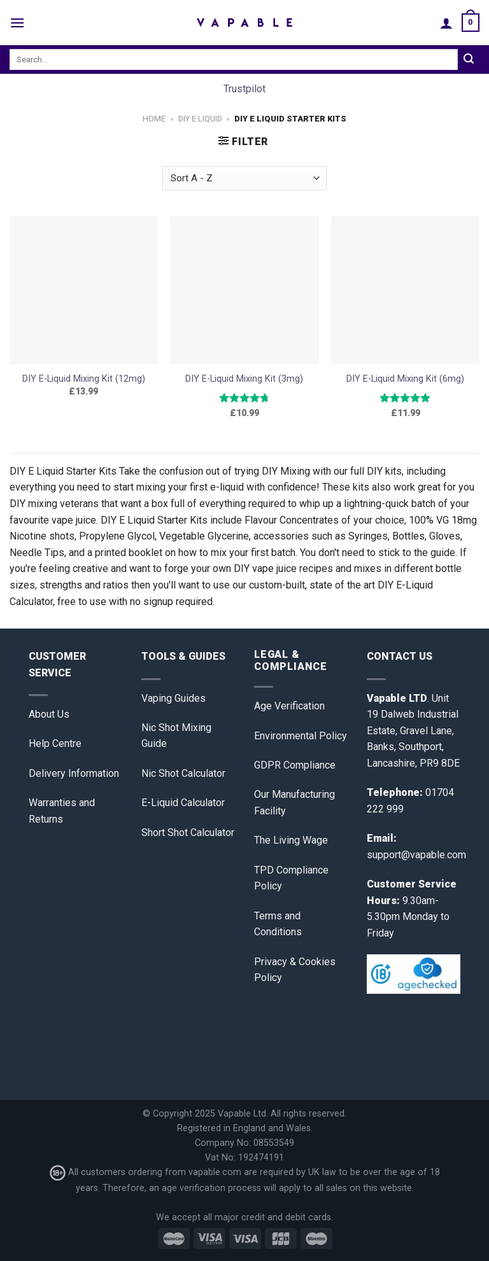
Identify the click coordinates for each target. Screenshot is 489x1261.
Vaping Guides (173, 698)
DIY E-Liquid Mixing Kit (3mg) (244, 378)
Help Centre (55, 743)
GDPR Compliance (295, 765)
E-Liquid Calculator (183, 803)
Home (154, 118)
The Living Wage (291, 840)
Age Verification (289, 706)
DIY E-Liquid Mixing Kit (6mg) (405, 378)
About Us (49, 714)
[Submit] (468, 60)
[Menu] (17, 22)
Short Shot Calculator (187, 832)
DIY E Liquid (200, 118)
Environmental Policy (300, 736)
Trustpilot (244, 89)
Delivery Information (74, 773)
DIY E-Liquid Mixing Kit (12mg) (83, 378)
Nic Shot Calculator (183, 773)
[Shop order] (244, 178)
